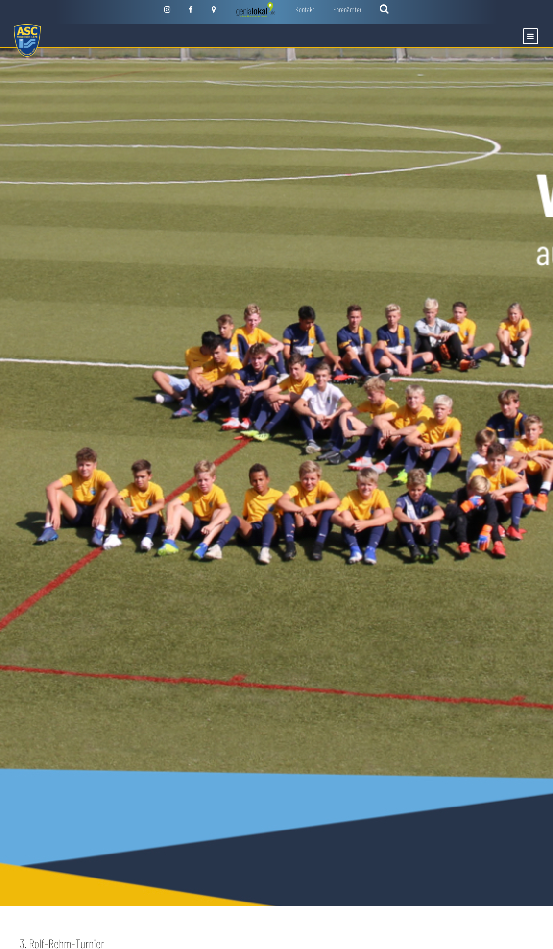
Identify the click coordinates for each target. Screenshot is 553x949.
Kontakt (304, 9)
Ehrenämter (347, 9)
